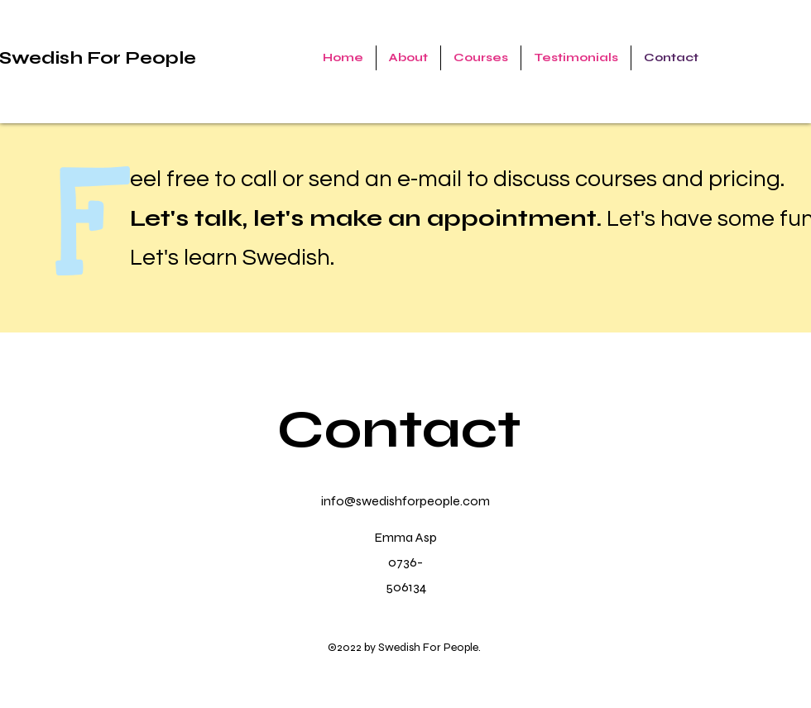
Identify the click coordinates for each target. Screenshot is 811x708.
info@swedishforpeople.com (405, 501)
